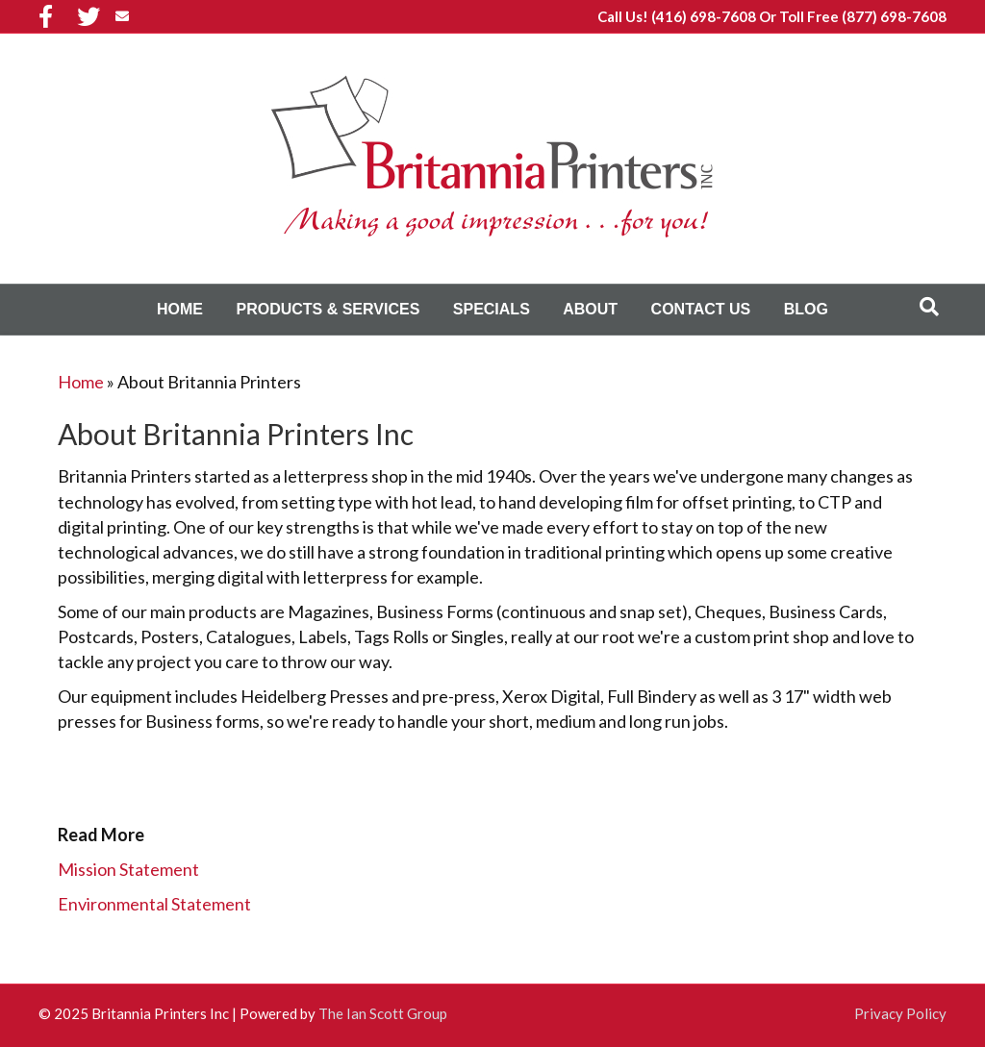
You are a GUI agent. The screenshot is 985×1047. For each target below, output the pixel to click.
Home (180, 309)
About (590, 309)
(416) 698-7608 (703, 16)
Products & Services (327, 309)
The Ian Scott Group (382, 1013)
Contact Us (701, 309)
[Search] (929, 306)
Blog (806, 309)
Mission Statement (128, 869)
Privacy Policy (900, 1013)
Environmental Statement (154, 903)
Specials (491, 309)
